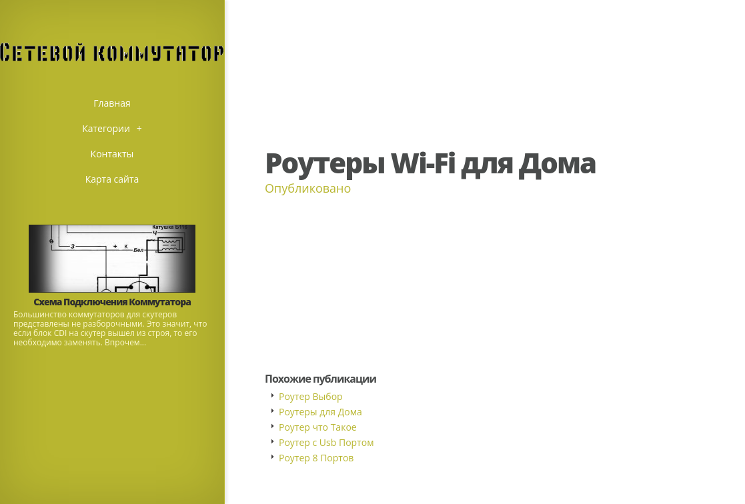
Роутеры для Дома (320, 411)
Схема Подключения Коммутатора (112, 301)
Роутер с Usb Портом (326, 442)
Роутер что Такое (318, 427)
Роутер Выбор (311, 396)
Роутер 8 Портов (316, 457)
